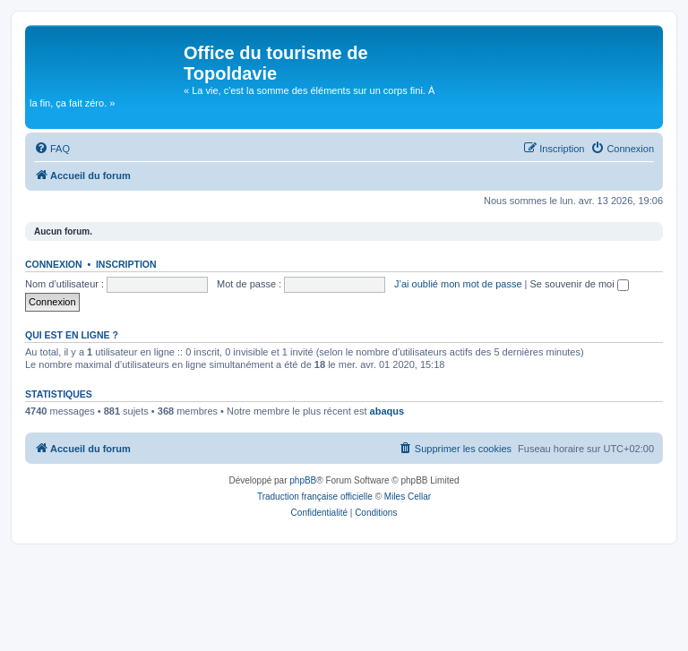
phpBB (302, 480)
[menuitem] (52, 148)
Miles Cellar (407, 496)
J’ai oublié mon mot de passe (457, 283)
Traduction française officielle (315, 496)
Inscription (126, 264)
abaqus (387, 411)
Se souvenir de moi (579, 283)
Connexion (53, 264)
